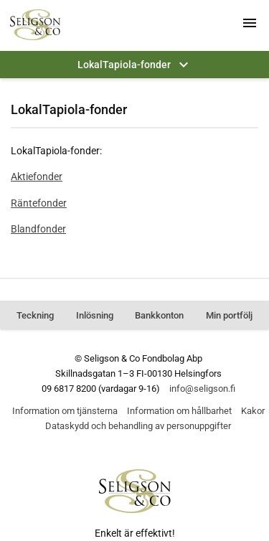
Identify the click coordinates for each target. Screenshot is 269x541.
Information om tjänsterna (65, 410)
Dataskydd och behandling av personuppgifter (138, 425)
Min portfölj (229, 315)
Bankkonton (159, 315)
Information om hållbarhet (179, 410)
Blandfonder (38, 229)
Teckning (35, 315)
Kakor (253, 410)
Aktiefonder (36, 176)
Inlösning (94, 315)
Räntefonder (39, 203)
